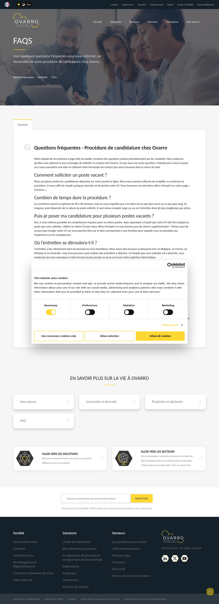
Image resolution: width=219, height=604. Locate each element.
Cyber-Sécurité (22, 580)
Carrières (114, 4)
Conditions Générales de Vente (33, 573)
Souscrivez (141, 498)
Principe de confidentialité (26, 599)
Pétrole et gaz (121, 555)
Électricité (118, 569)
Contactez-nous (156, 4)
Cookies (72, 599)
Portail (170, 4)
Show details (170, 324)
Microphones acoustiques (80, 549)
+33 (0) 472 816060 (185, 4)
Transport (118, 562)
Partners (153, 21)
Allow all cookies (160, 335)
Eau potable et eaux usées (129, 542)
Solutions (115, 21)
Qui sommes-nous (23, 77)
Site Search (192, 21)
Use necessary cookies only (58, 335)
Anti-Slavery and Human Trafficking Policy (146, 599)
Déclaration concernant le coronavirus (100, 599)
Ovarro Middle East (205, 4)
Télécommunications (126, 549)
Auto (29, 4)
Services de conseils (76, 587)
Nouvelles (142, 4)
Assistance (172, 21)
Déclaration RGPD (54, 599)
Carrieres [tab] (23, 124)
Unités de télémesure (77, 542)
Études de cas (128, 4)
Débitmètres (71, 566)
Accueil (97, 21)
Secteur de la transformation (131, 576)
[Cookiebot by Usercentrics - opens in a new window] (170, 265)
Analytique (70, 573)
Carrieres (42, 77)
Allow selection (109, 335)
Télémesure (70, 580)
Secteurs (134, 21)
